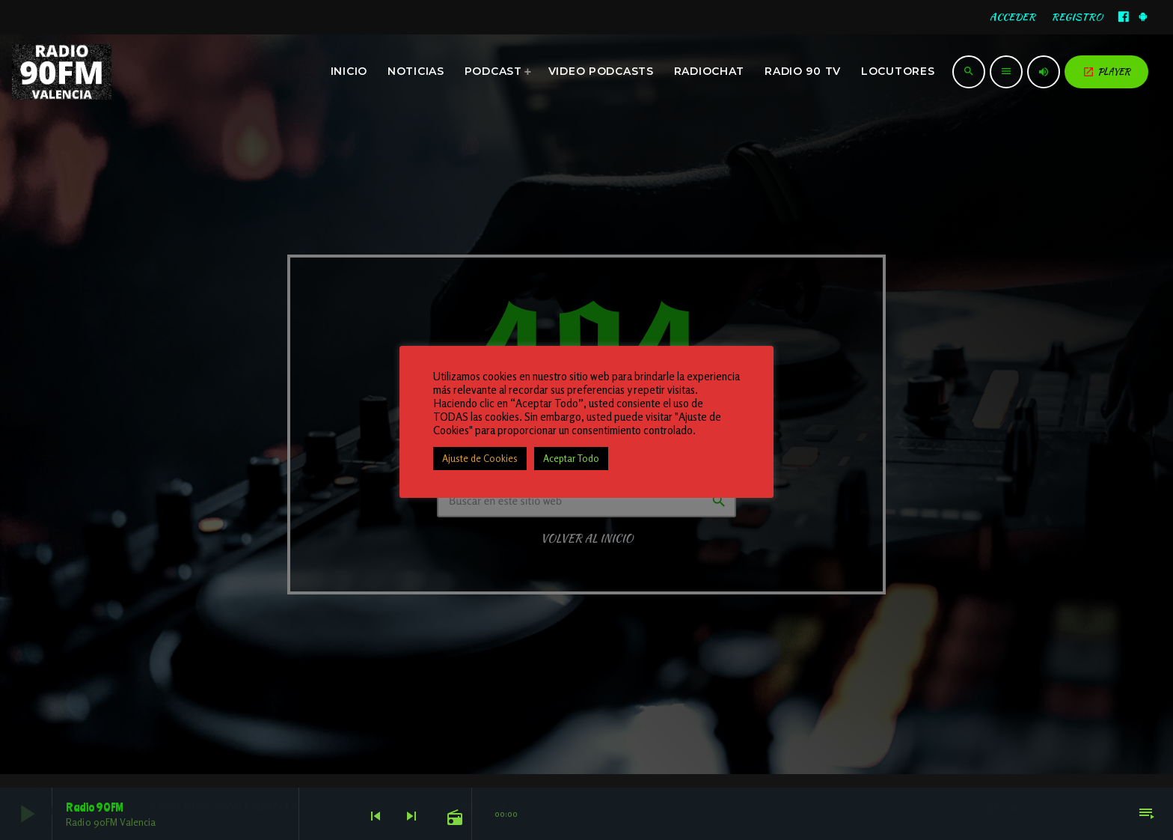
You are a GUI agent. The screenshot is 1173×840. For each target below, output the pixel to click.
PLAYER (1106, 71)
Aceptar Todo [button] (571, 458)
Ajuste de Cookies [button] (480, 458)
